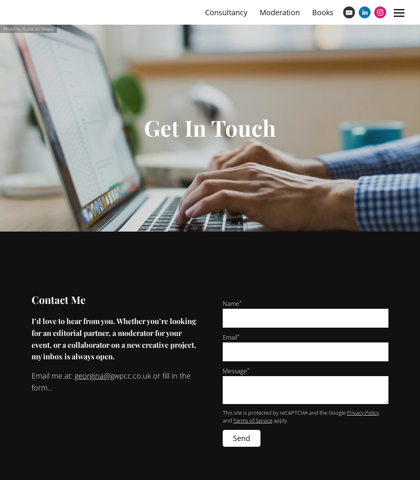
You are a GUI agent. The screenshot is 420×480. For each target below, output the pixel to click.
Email (231, 337)
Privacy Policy (363, 412)
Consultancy (226, 12)
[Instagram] (380, 12)
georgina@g (94, 376)
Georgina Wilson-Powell (70, 12)
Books (322, 12)
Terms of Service (252, 420)
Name (232, 303)
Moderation (280, 12)
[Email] (349, 12)
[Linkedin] (364, 12)
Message (236, 371)
